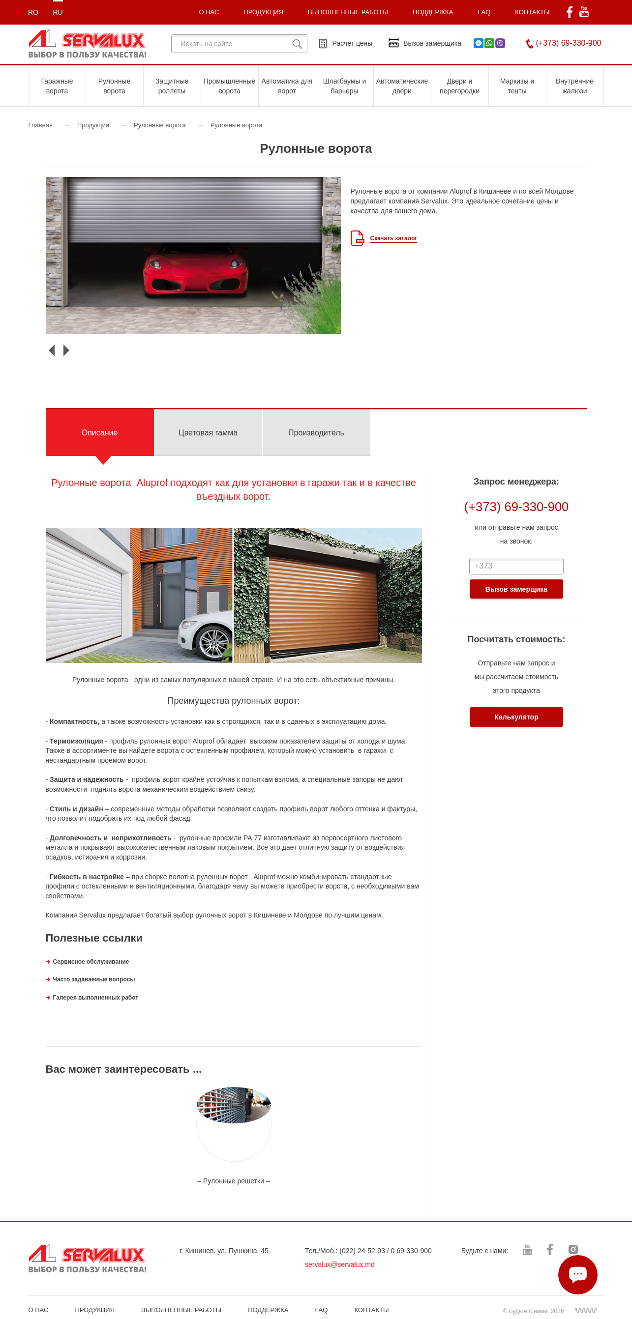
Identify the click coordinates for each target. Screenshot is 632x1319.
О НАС (39, 1310)
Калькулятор (516, 716)
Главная (41, 125)
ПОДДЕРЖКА (433, 12)
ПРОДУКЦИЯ (263, 12)
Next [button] (66, 350)
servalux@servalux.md (340, 1264)
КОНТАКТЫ (532, 12)
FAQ (484, 12)
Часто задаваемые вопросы (95, 979)
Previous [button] (52, 350)
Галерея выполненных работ (96, 997)
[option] (193, 255)
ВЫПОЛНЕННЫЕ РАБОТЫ (181, 1310)
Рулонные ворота (160, 125)
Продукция (93, 125)
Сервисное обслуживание (91, 961)
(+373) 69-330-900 (569, 43)
